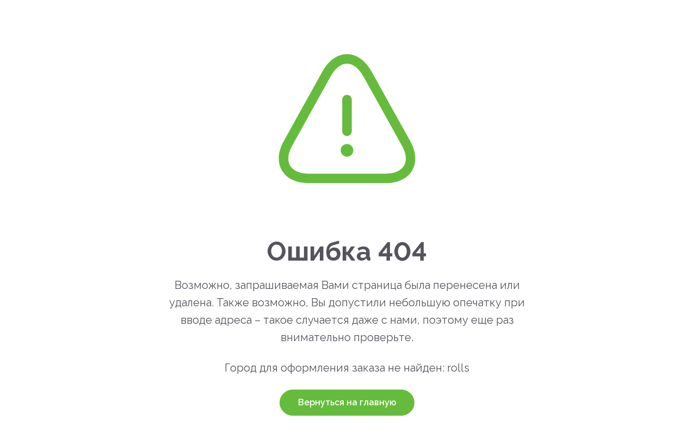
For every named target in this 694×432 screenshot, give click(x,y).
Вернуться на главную (347, 402)
